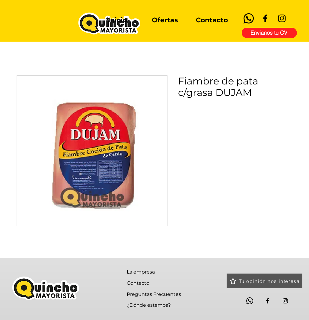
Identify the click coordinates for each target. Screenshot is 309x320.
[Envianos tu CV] (269, 33)
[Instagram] (282, 18)
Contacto (138, 283)
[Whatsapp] (249, 18)
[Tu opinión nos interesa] (264, 281)
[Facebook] (265, 18)
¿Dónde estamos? (149, 305)
